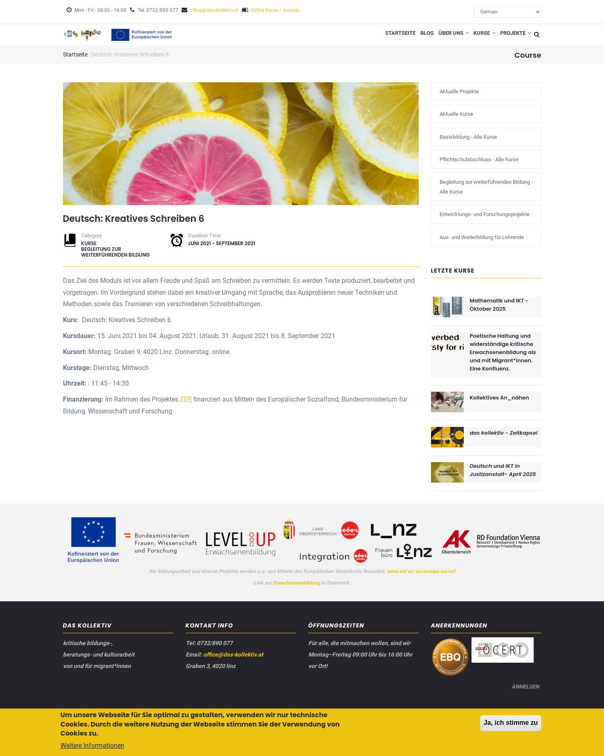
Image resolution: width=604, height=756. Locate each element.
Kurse (478, 37)
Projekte (513, 37)
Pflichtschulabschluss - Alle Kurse (479, 165)
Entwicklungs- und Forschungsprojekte (485, 220)
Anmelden (524, 697)
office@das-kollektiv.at (214, 10)
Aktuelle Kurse (456, 120)
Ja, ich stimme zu (511, 724)
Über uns (443, 37)
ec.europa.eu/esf (435, 577)
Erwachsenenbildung (297, 588)
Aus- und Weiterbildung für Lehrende (482, 242)
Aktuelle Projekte (459, 97)
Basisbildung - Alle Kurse (468, 142)
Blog (413, 37)
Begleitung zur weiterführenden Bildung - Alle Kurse (486, 192)
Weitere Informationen (92, 747)
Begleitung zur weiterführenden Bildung (115, 257)
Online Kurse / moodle (274, 10)
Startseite (383, 37)
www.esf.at (399, 577)
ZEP (185, 405)
